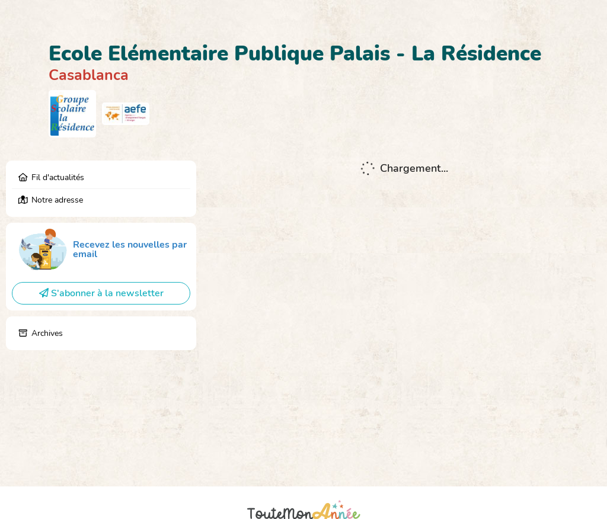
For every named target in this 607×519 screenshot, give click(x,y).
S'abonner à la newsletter (101, 293)
